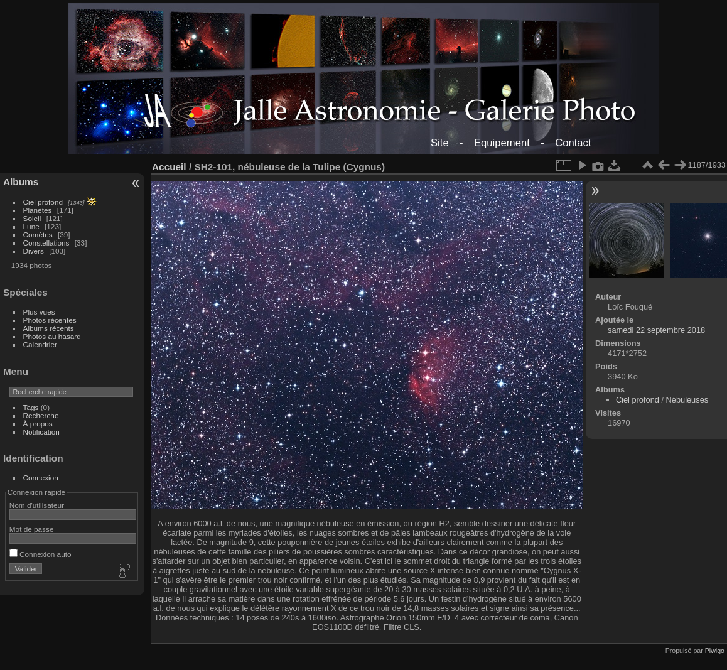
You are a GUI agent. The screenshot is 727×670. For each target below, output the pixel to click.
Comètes (38, 234)
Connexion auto (40, 554)
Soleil (32, 218)
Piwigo (714, 650)
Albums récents (48, 328)
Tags (31, 407)
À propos (38, 423)
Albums (20, 181)
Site (440, 143)
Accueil (169, 166)
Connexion (40, 477)
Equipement (502, 143)
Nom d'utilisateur (36, 505)
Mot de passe (31, 529)
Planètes (37, 210)
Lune (31, 226)
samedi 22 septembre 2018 (656, 330)
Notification (41, 432)
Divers (33, 251)
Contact (573, 143)
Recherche (41, 415)
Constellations (46, 243)
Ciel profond (43, 202)
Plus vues (39, 312)
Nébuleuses (687, 399)
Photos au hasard (52, 336)
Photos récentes (50, 320)
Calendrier (40, 344)
